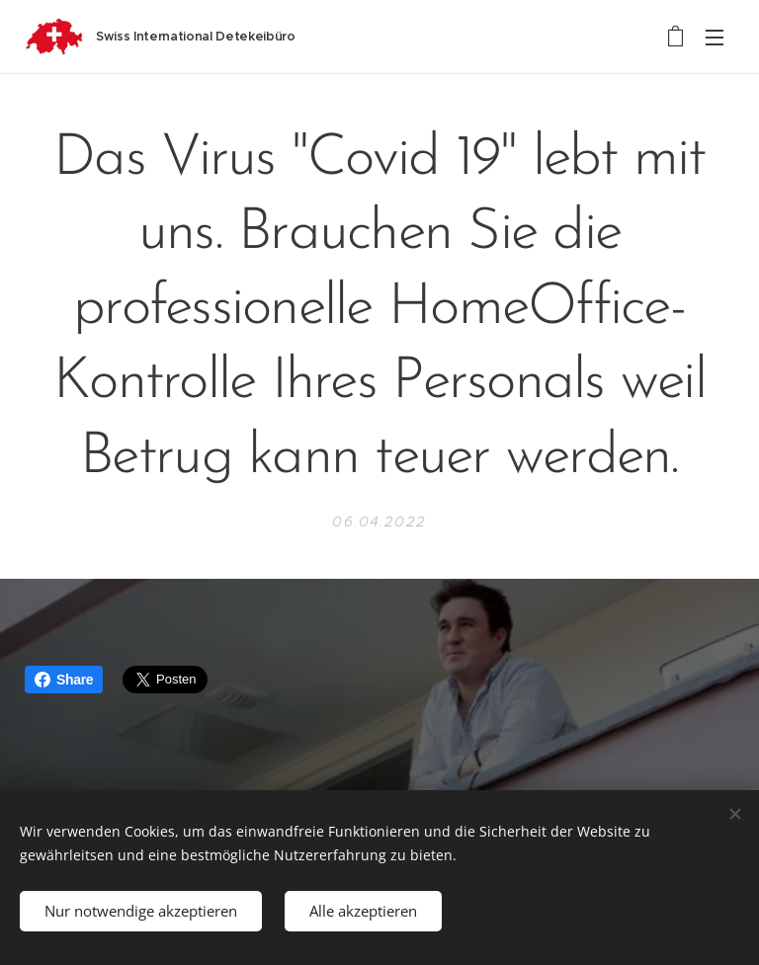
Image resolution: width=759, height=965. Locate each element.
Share (64, 679)
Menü (714, 38)
